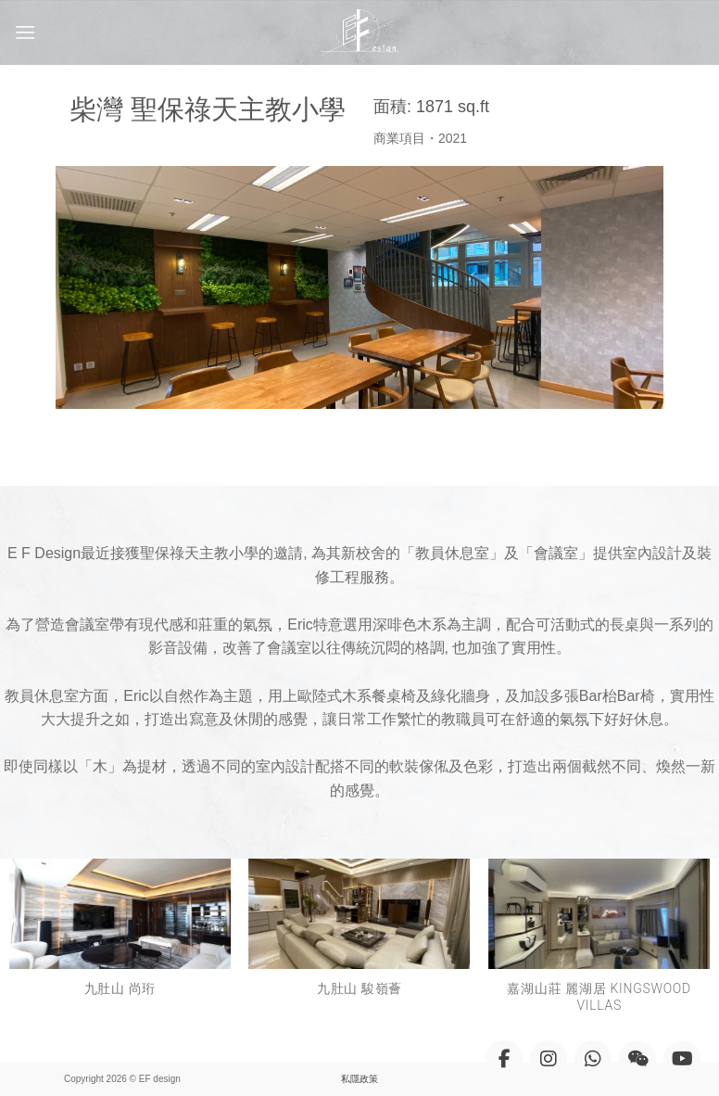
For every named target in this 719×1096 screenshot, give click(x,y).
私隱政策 (359, 1079)
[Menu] (25, 32)
